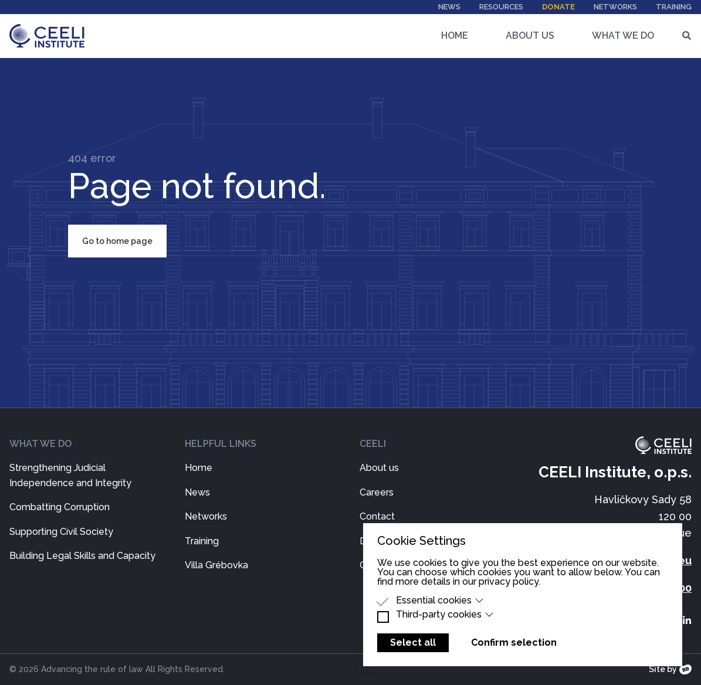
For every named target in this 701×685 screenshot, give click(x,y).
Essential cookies (440, 600)
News (449, 6)
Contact (377, 516)
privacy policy (509, 581)
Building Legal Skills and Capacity (82, 555)
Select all (413, 642)
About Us (530, 35)
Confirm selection (514, 642)
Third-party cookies (445, 614)
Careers (377, 492)
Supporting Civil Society (61, 531)
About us (379, 467)
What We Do (623, 35)
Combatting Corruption (59, 507)
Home (454, 35)
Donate (558, 6)
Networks (615, 6)
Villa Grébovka (216, 565)
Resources (501, 6)
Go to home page (117, 241)
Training (674, 6)
